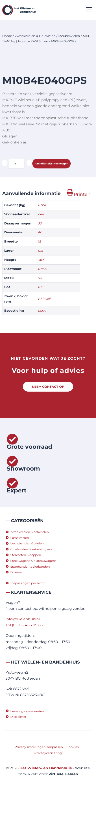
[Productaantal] (16, 196)
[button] (89, 10)
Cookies (72, 780)
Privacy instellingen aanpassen (39, 780)
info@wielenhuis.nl (23, 652)
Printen (82, 227)
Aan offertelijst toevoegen (51, 196)
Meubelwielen (69, 36)
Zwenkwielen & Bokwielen (35, 36)
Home (7, 36)
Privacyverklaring (48, 786)
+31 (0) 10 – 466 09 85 (24, 658)
